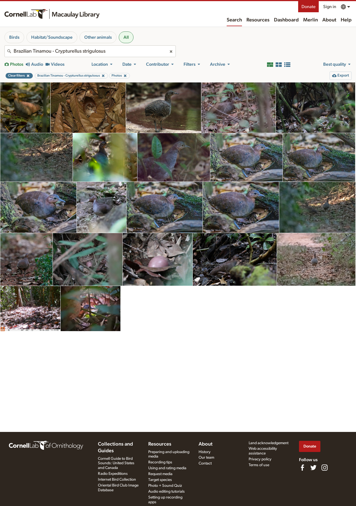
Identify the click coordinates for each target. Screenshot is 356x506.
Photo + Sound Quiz (165, 486)
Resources (258, 20)
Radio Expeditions (113, 474)
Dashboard (286, 20)
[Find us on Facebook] (302, 467)
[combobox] (90, 51)
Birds (14, 37)
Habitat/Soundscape (52, 37)
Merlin (310, 20)
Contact (205, 463)
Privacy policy (260, 459)
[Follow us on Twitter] (313, 467)
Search (234, 20)
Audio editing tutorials (166, 491)
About (329, 20)
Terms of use (259, 465)
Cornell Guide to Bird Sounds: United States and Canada (116, 463)
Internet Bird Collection (117, 479)
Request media (160, 474)
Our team (206, 457)
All (126, 37)
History (205, 452)
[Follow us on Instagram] (324, 467)
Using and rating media (167, 468)
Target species (160, 480)
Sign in (329, 6)
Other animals (98, 37)
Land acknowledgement (268, 443)
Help (346, 20)
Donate (308, 6)
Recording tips (160, 462)
